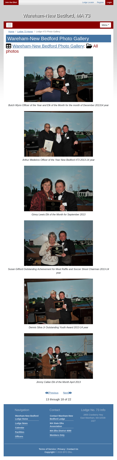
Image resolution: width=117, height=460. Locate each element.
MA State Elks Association (57, 425)
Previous (51, 393)
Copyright (49, 452)
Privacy (61, 449)
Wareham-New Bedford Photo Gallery (48, 46)
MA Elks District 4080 (60, 430)
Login (109, 2)
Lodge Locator (88, 2)
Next (67, 393)
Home (11, 31)
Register (100, 2)
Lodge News (21, 423)
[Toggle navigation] (9, 25)
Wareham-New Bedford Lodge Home (27, 417)
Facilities (19, 432)
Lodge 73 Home (25, 31)
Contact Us (72, 449)
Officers (19, 436)
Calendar (19, 427)
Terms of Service (47, 449)
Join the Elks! (11, 2)
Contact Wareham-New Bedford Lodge (61, 417)
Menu (105, 25)
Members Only (57, 435)
